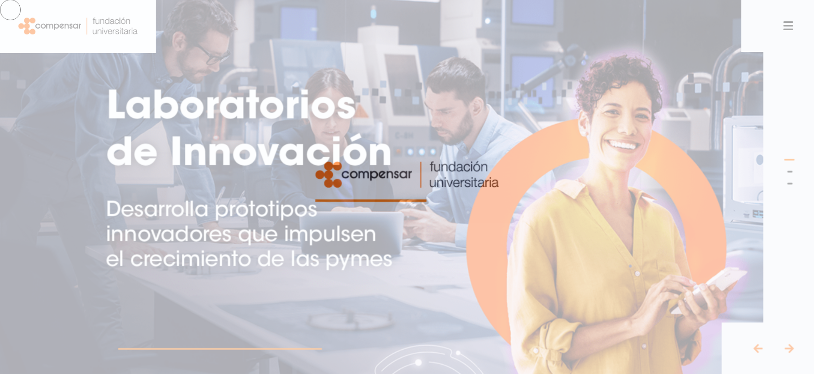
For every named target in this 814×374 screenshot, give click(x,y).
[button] (798, 158)
